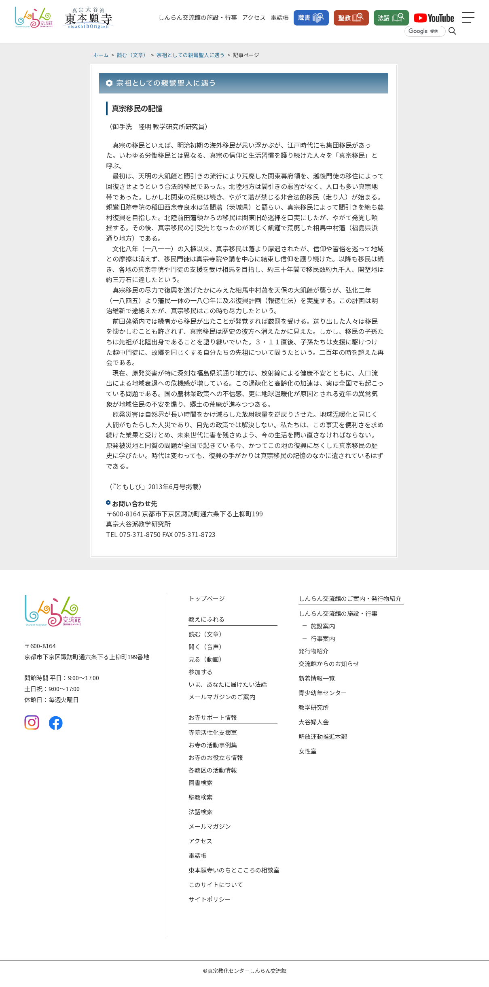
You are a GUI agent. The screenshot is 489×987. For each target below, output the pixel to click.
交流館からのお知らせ (328, 663)
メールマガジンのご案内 (221, 696)
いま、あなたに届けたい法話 (227, 684)
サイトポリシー (209, 899)
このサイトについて (215, 884)
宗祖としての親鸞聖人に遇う (191, 55)
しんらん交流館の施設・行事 (197, 17)
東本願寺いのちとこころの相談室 (233, 870)
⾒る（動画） (206, 659)
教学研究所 (313, 707)
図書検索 (200, 782)
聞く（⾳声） (206, 646)
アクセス (254, 17)
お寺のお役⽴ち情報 (215, 757)
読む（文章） (132, 55)
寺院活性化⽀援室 (212, 732)
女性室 (307, 751)
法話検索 (200, 811)
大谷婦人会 (313, 721)
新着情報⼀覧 (316, 678)
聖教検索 (200, 797)
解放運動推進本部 (322, 736)
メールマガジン (209, 826)
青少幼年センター (322, 692)
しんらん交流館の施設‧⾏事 (337, 613)
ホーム (101, 55)
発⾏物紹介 (313, 651)
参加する (200, 671)
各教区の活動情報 (212, 770)
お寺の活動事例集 (212, 745)
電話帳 (280, 17)
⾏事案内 (323, 638)
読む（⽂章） (206, 634)
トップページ (206, 598)
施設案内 (323, 626)
